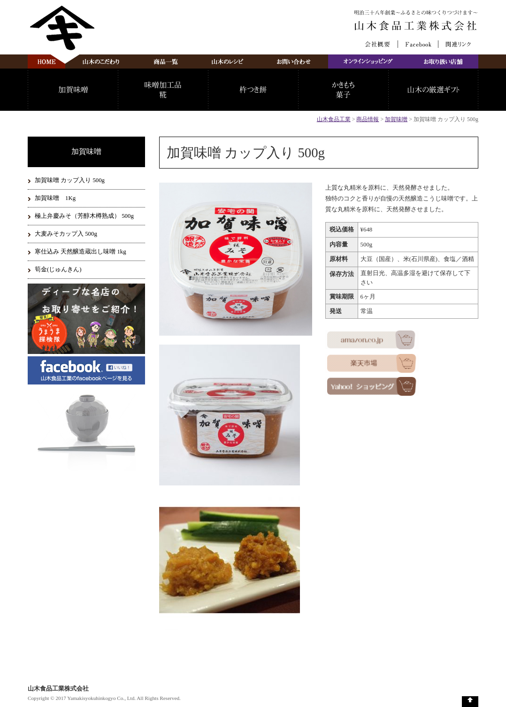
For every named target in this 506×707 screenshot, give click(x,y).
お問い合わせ (294, 61)
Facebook (418, 44)
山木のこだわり (101, 61)
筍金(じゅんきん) (58, 269)
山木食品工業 (334, 119)
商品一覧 (166, 61)
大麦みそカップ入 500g (66, 234)
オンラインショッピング (368, 61)
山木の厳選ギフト (433, 90)
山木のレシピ (227, 61)
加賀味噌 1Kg (55, 198)
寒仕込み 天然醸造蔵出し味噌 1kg (80, 251)
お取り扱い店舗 (443, 61)
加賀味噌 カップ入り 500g (70, 180)
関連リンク (458, 44)
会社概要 (378, 44)
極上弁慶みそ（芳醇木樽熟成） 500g (84, 216)
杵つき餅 (253, 90)
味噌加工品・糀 (163, 90)
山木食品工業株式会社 (416, 26)
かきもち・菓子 (343, 90)
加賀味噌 (73, 90)
